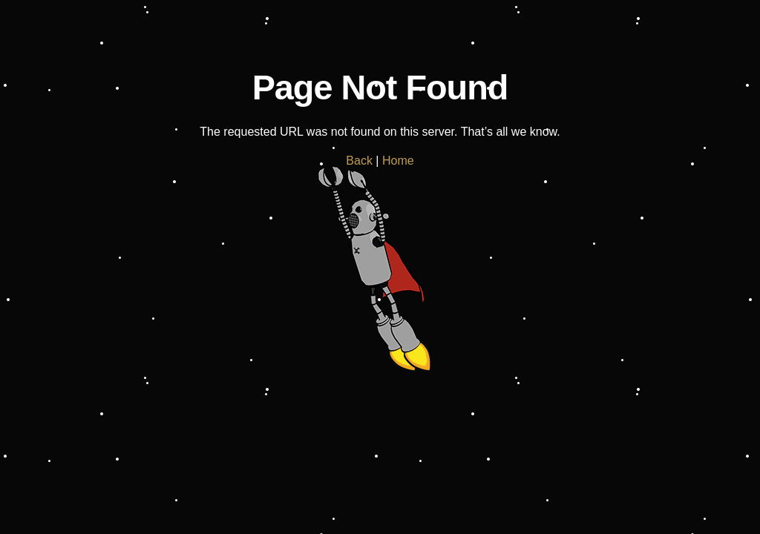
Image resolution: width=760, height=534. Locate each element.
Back (359, 160)
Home (398, 160)
